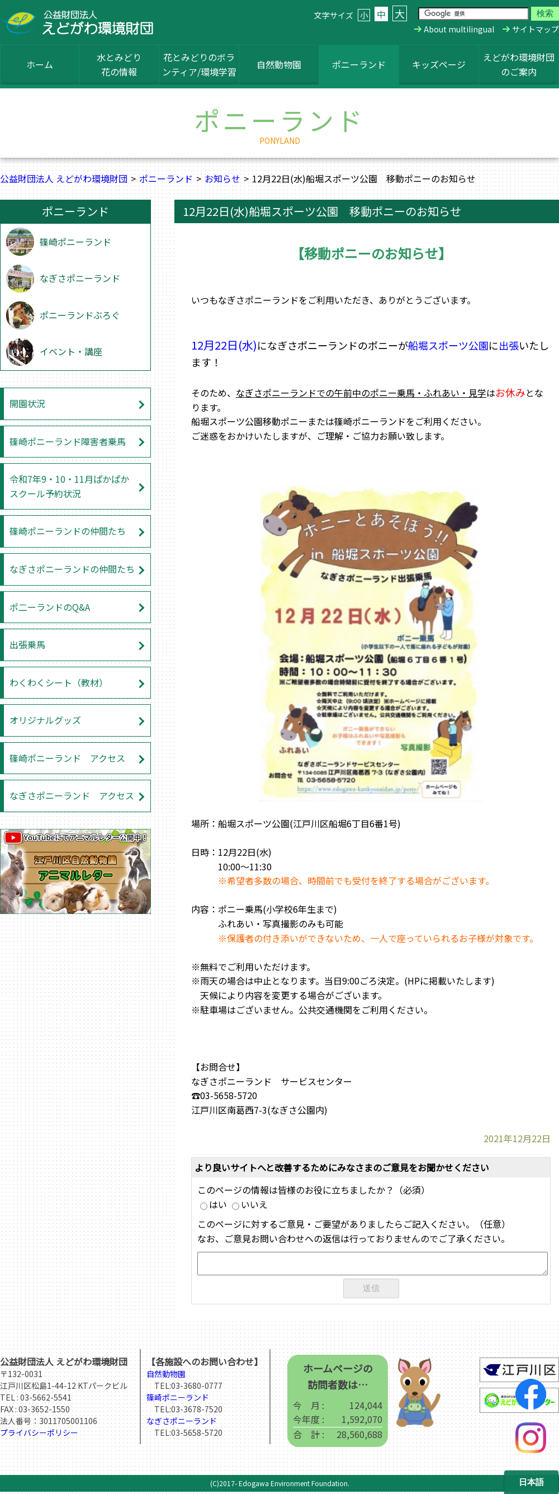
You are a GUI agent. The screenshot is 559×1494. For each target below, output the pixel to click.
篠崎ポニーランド (75, 241)
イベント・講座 (71, 351)
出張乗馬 (27, 644)
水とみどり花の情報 (119, 64)
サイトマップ (535, 29)
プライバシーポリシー (39, 1434)
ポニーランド (359, 64)
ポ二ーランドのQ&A (50, 607)
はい (213, 1204)
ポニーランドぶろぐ (80, 315)
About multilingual (459, 29)
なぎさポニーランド (80, 278)
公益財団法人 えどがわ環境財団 (63, 178)
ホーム (39, 64)
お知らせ (222, 178)
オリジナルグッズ (45, 720)
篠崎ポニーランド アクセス (67, 758)
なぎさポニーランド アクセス (72, 795)
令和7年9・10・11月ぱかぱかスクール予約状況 (69, 486)
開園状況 (27, 403)
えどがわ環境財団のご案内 (519, 64)
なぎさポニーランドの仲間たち (72, 569)
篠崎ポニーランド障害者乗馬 (68, 441)
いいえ (250, 1204)
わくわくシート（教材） (59, 682)
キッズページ (439, 64)
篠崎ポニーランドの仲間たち (68, 531)
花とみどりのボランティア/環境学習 (199, 64)
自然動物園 (279, 64)
